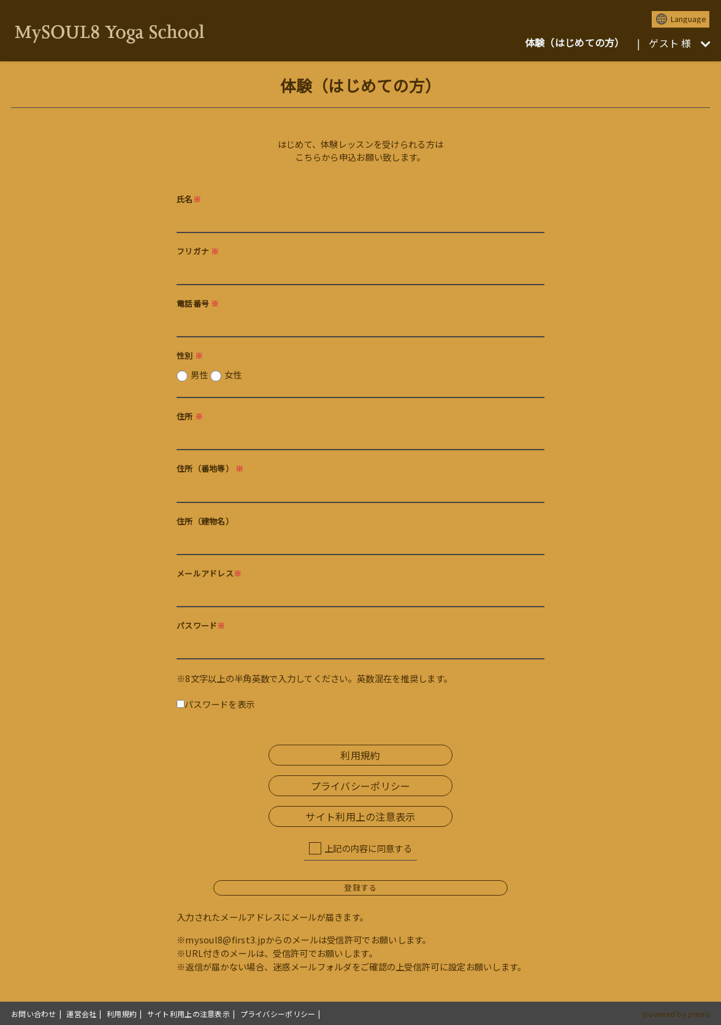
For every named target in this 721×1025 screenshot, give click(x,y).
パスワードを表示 (215, 703)
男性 (216, 375)
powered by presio (676, 1013)
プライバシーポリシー (361, 785)
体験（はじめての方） (575, 42)
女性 (233, 374)
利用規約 (360, 755)
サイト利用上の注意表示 (360, 816)
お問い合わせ (33, 1013)
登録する (360, 887)
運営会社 (81, 1013)
